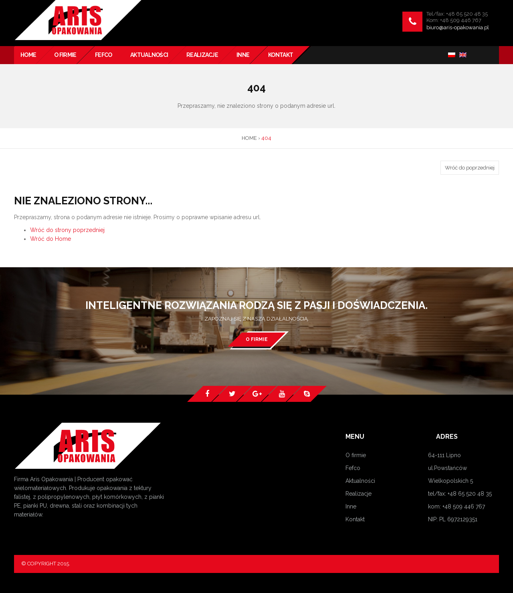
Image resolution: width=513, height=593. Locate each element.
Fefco (352, 468)
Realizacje (358, 493)
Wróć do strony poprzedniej (67, 230)
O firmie (257, 339)
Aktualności (360, 481)
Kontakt (355, 519)
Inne (350, 506)
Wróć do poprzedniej (470, 168)
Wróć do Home (50, 239)
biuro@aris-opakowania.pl (457, 27)
